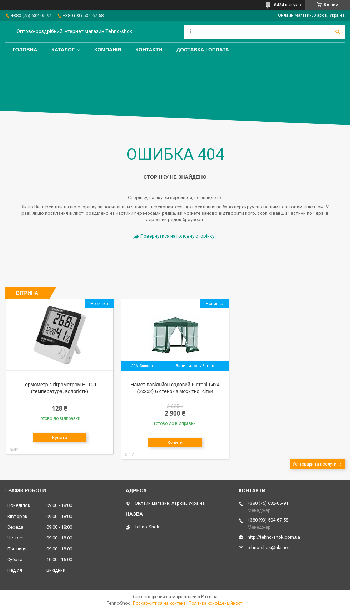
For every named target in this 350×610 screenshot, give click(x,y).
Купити (60, 437)
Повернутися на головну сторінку (177, 236)
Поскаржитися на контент (159, 603)
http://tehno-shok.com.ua (274, 537)
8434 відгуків (287, 4)
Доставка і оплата (202, 49)
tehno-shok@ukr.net (268, 547)
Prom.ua (209, 596)
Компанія (107, 49)
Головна (24, 49)
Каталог (63, 49)
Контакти (148, 49)
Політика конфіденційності (216, 603)
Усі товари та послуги (314, 464)
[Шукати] (337, 32)
